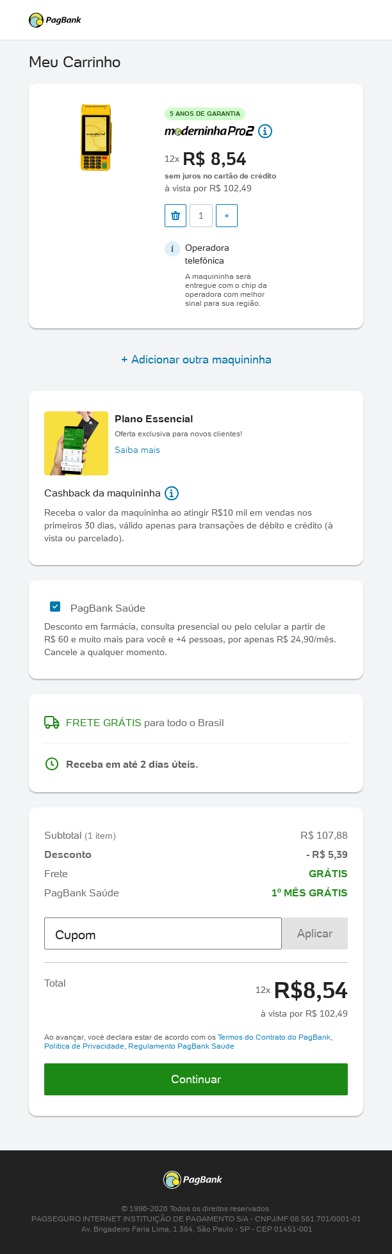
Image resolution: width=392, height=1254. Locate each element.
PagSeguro (196, 20)
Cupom (75, 934)
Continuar (196, 1079)
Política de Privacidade (84, 1046)
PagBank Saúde (107, 607)
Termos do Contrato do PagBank (274, 1037)
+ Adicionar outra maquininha (196, 359)
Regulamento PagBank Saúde (181, 1046)
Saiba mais (137, 450)
